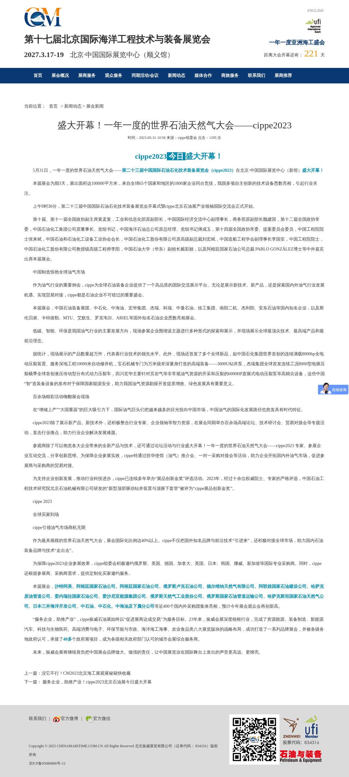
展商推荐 (283, 75)
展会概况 (60, 75)
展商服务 (87, 75)
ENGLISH (315, 10)
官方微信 (97, 718)
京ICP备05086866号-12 (47, 763)
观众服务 (113, 75)
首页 (38, 75)
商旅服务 (230, 75)
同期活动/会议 (145, 75)
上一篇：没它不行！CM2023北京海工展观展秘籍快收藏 (77, 673)
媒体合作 (203, 75)
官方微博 (65, 718)
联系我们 (256, 75)
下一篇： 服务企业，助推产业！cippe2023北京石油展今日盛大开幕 (88, 682)
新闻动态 (176, 75)
